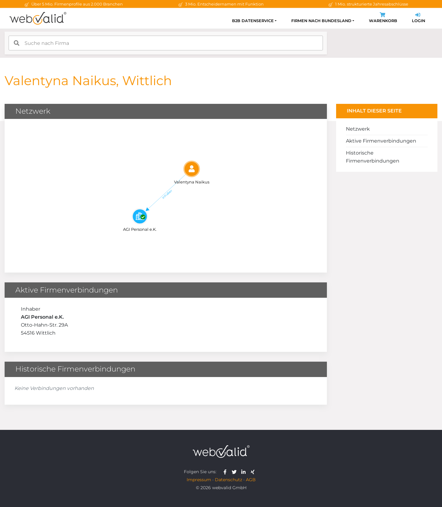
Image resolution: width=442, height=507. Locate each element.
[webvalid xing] (253, 471)
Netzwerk (358, 129)
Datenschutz (228, 479)
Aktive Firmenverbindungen (381, 141)
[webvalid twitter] (235, 471)
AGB (251, 479)
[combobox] (166, 43)
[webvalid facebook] (226, 471)
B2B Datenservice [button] (253, 20)
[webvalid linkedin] (245, 471)
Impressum (199, 479)
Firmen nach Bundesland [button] (321, 20)
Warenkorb (383, 18)
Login (418, 18)
